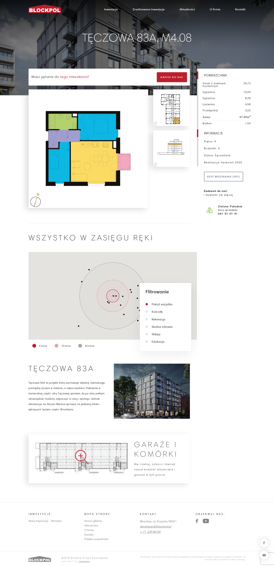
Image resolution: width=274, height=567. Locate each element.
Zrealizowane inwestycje (149, 9)
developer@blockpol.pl (155, 526)
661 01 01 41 (228, 213)
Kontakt (240, 9)
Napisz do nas (172, 76)
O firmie (215, 9)
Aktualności (187, 9)
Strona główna (93, 520)
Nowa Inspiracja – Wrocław (45, 520)
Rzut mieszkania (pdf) (223, 176)
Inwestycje (111, 9)
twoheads (84, 561)
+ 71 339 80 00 (150, 531)
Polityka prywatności (96, 539)
